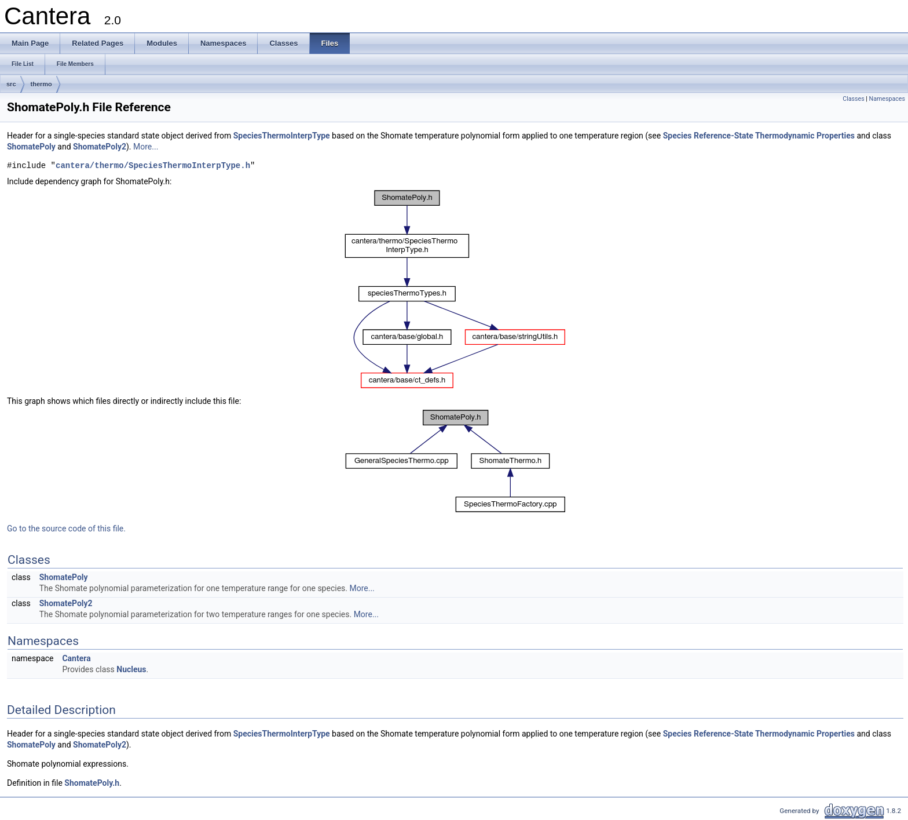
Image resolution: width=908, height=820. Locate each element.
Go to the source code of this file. (66, 528)
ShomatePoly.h (91, 783)
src (11, 84)
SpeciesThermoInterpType (281, 135)
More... (145, 146)
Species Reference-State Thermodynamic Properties (759, 135)
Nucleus (131, 669)
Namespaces (887, 99)
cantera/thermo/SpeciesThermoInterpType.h (153, 166)
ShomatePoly (31, 146)
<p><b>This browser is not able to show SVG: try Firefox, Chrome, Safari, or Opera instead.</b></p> (455, 289)
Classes (853, 99)
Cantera (76, 658)
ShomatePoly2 (99, 146)
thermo (41, 84)
